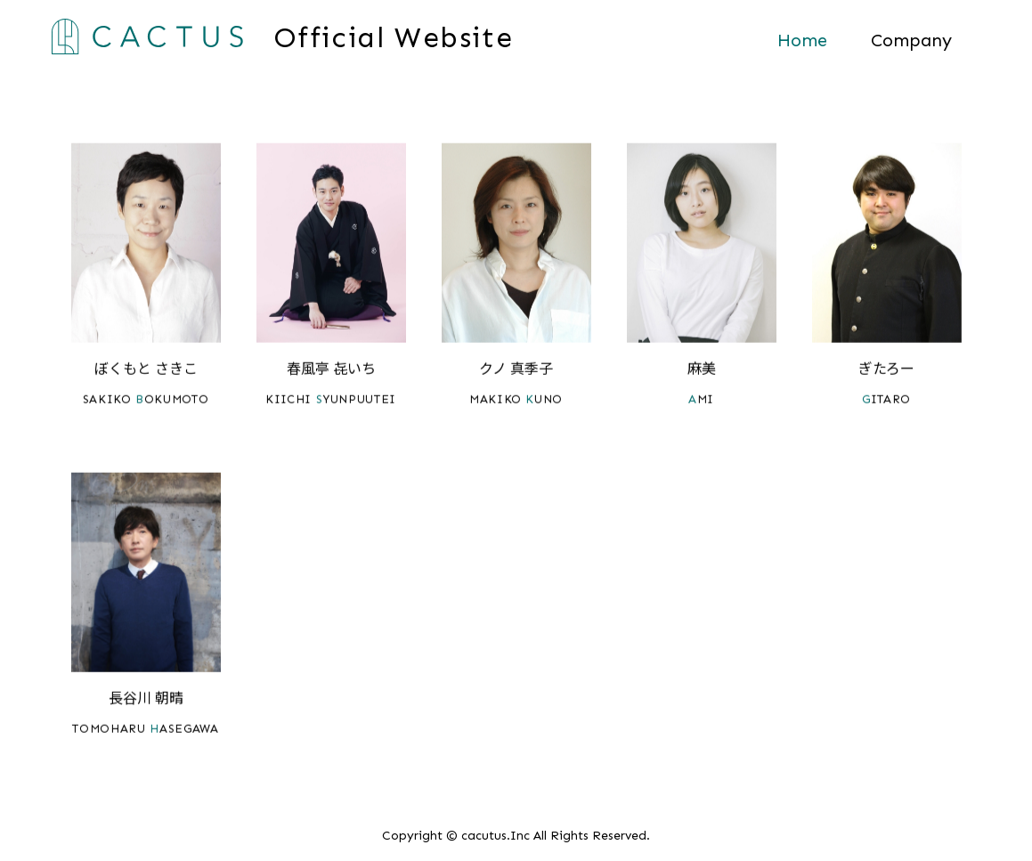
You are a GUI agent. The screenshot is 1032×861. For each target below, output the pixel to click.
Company (911, 40)
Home (802, 40)
